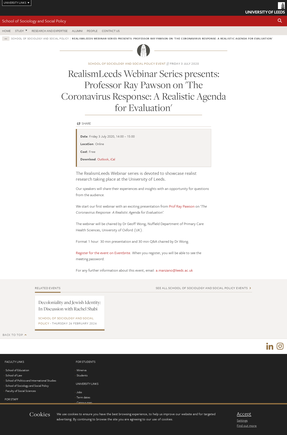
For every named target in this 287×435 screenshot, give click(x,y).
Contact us (111, 30)
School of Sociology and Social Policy (34, 21)
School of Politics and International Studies (31, 380)
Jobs (79, 392)
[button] (280, 21)
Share (86, 123)
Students (82, 375)
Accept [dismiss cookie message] (244, 413)
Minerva (81, 370)
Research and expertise (50, 30)
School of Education (17, 370)
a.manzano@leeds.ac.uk (174, 270)
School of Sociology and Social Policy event (127, 63)
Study (19, 30)
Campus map (84, 402)
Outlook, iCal (106, 159)
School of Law (14, 375)
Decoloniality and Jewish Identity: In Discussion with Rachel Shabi (69, 305)
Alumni (77, 30)
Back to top (13, 334)
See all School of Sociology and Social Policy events (202, 288)
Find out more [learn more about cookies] (247, 425)
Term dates (83, 397)
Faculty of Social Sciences (21, 391)
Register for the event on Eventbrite (103, 252)
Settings (242, 420)
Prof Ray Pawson (182, 206)
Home (6, 30)
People (92, 30)
